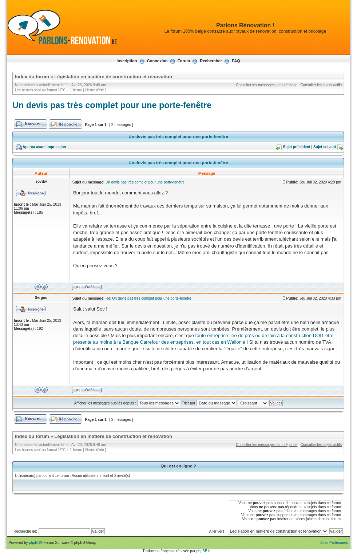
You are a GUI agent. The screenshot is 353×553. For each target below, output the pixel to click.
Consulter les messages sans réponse (267, 85)
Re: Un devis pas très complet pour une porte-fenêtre (148, 298)
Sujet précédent (296, 147)
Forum (184, 61)
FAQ (236, 61)
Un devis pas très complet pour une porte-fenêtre (111, 105)
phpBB (34, 543)
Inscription (126, 61)
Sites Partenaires (334, 543)
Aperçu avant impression (44, 147)
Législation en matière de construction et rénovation (113, 76)
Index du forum (32, 76)
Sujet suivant (324, 147)
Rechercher (211, 61)
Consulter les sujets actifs (321, 85)
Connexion (157, 61)
